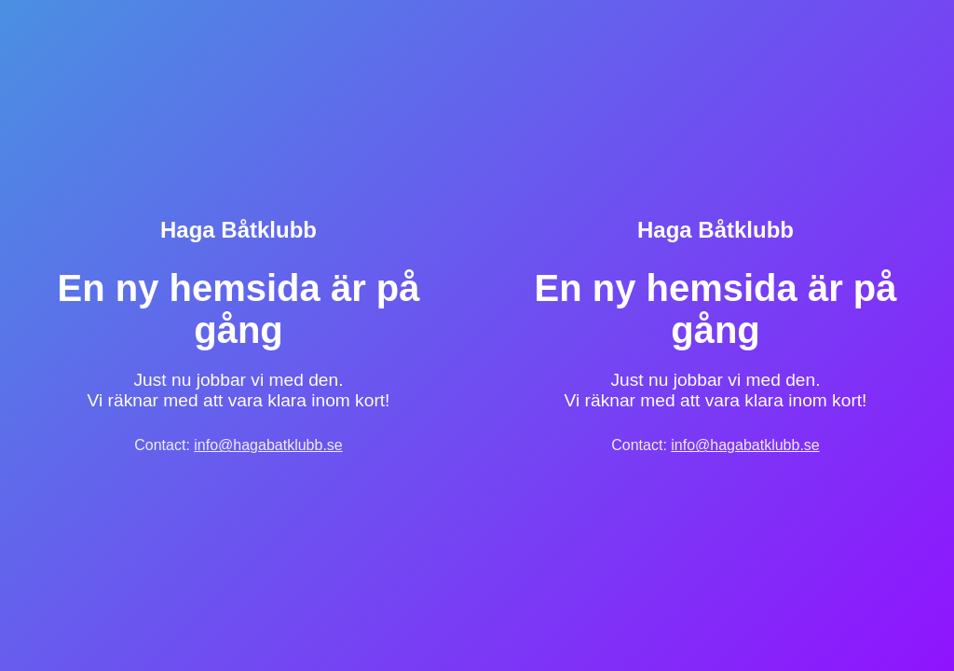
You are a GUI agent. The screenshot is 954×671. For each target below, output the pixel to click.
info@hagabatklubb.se (268, 445)
